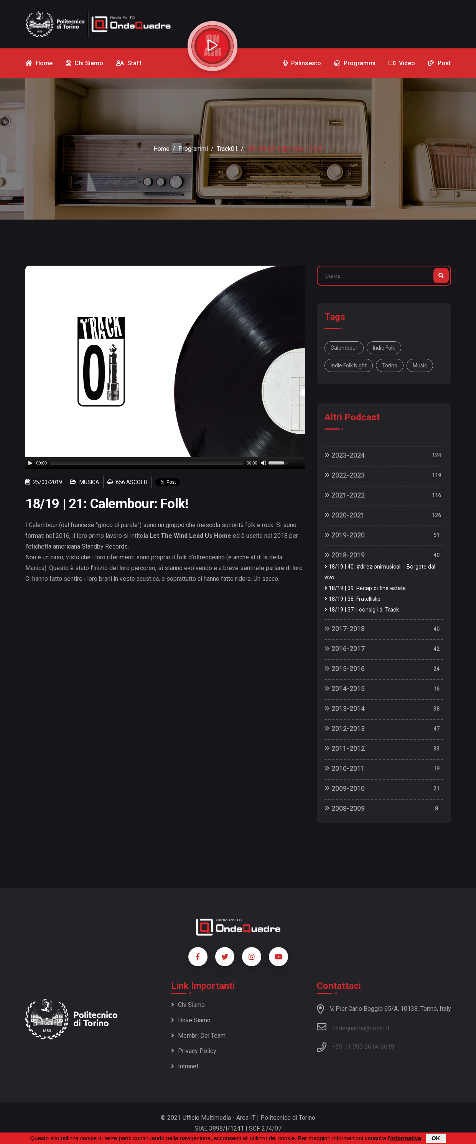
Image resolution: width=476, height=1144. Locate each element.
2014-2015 (344, 688)
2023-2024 (344, 455)
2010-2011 (344, 768)
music (420, 365)
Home (161, 148)
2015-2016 (344, 669)
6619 (387, 1046)
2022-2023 (344, 475)
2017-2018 (344, 629)
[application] (165, 463)
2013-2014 (344, 708)
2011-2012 (344, 748)
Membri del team (198, 1035)
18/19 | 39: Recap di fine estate (365, 588)
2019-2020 (344, 535)
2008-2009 (344, 808)
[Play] (30, 463)
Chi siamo (188, 1004)
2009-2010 (344, 788)
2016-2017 (344, 649)
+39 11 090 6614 (355, 1046)
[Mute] (263, 463)
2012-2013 (344, 728)
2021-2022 (344, 495)
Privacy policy (193, 1051)
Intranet (184, 1066)
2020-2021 (344, 515)
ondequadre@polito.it (353, 1027)
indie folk (384, 348)
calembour (344, 348)
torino (389, 365)
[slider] (147, 463)
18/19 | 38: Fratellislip (352, 599)
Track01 (227, 148)
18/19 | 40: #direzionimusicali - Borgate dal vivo (379, 572)
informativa (405, 1138)
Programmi (193, 148)
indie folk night (349, 365)
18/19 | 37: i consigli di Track (361, 610)
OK (436, 1138)
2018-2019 (344, 555)
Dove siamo (191, 1020)
